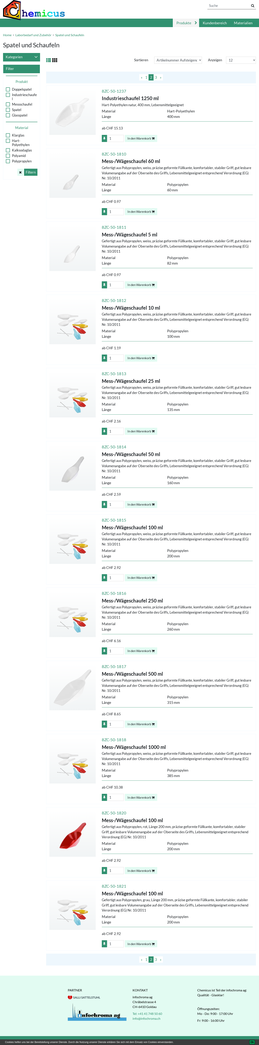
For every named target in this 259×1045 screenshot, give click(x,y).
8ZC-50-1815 (114, 520)
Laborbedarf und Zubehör (33, 35)
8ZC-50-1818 (114, 739)
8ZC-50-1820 (114, 812)
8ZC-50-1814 (114, 446)
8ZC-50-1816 (114, 593)
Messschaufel (22, 104)
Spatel (16, 110)
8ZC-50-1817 (114, 666)
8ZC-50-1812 (114, 300)
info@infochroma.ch (146, 1018)
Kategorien (22, 57)
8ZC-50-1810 (114, 153)
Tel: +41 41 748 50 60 (147, 1013)
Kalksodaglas (22, 150)
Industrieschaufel (24, 97)
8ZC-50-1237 (114, 91)
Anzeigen (215, 60)
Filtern (31, 172)
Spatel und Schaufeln (69, 35)
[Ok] (252, 1042)
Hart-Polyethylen (21, 143)
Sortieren (141, 60)
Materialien (243, 23)
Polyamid (19, 156)
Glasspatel (19, 115)
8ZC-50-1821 (114, 886)
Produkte (183, 23)
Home (7, 35)
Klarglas (18, 135)
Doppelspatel (22, 89)
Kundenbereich (215, 23)
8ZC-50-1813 (114, 373)
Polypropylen (22, 161)
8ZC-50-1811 (114, 227)
